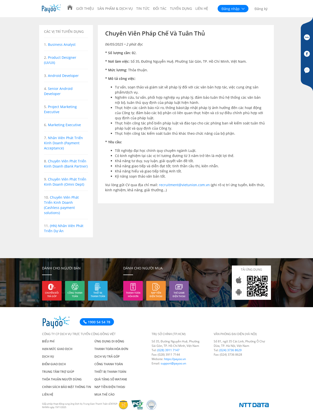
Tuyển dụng (181, 8)
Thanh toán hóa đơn (133, 294)
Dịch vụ (48, 356)
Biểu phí (48, 341)
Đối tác (160, 8)
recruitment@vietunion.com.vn (184, 184)
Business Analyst (62, 44)
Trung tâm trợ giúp (58, 372)
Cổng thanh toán (74, 294)
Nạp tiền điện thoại (156, 294)
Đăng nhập (233, 8)
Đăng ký (261, 8)
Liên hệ (201, 8)
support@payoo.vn (173, 363)
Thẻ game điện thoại (179, 294)
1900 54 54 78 (96, 322)
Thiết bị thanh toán (98, 294)
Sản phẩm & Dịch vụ (115, 8)
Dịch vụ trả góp (107, 356)
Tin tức (143, 8)
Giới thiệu (85, 8)
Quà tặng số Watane (110, 379)
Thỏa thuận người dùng (62, 379)
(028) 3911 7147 (168, 350)
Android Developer (63, 75)
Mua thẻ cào (104, 394)
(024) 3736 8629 (230, 350)
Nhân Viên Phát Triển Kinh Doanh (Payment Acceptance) (63, 142)
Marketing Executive (64, 124)
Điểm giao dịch (54, 364)
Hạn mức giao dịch (57, 349)
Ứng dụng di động (109, 341)
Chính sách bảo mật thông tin (66, 387)
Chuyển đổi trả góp (52, 294)
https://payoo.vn (175, 359)
